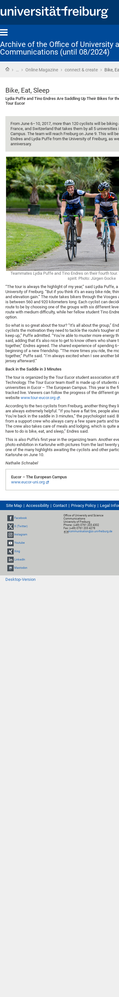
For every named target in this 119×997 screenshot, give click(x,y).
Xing (17, 551)
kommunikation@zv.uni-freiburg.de (90, 531)
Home (7, 69)
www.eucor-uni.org (28, 482)
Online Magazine (41, 69)
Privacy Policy (83, 505)
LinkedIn (19, 559)
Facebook (20, 518)
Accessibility (37, 505)
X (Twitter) (21, 526)
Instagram (20, 534)
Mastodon (20, 567)
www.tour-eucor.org (38, 397)
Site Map (14, 505)
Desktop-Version (20, 579)
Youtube (19, 543)
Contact (60, 505)
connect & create (81, 69)
